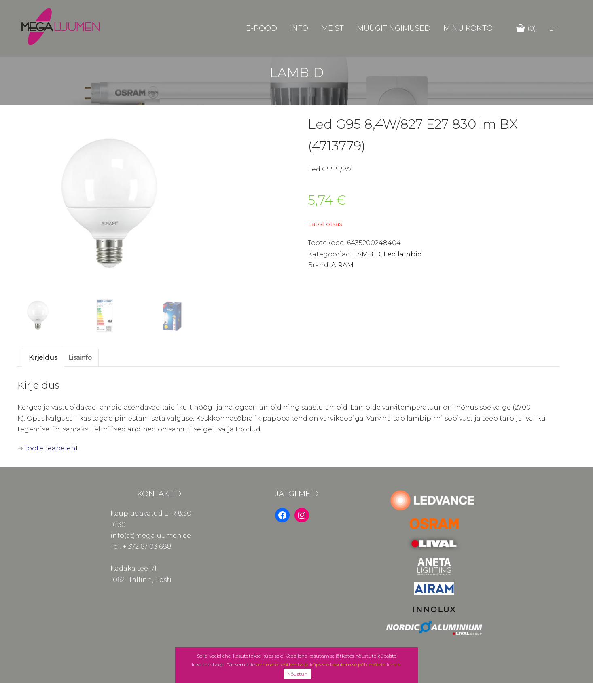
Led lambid (402, 254)
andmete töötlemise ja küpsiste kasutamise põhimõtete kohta (328, 665)
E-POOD (261, 28)
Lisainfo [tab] (80, 358)
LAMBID (367, 254)
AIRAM (342, 265)
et (553, 28)
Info (299, 28)
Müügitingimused (393, 28)
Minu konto (468, 28)
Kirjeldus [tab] (43, 358)
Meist (332, 28)
